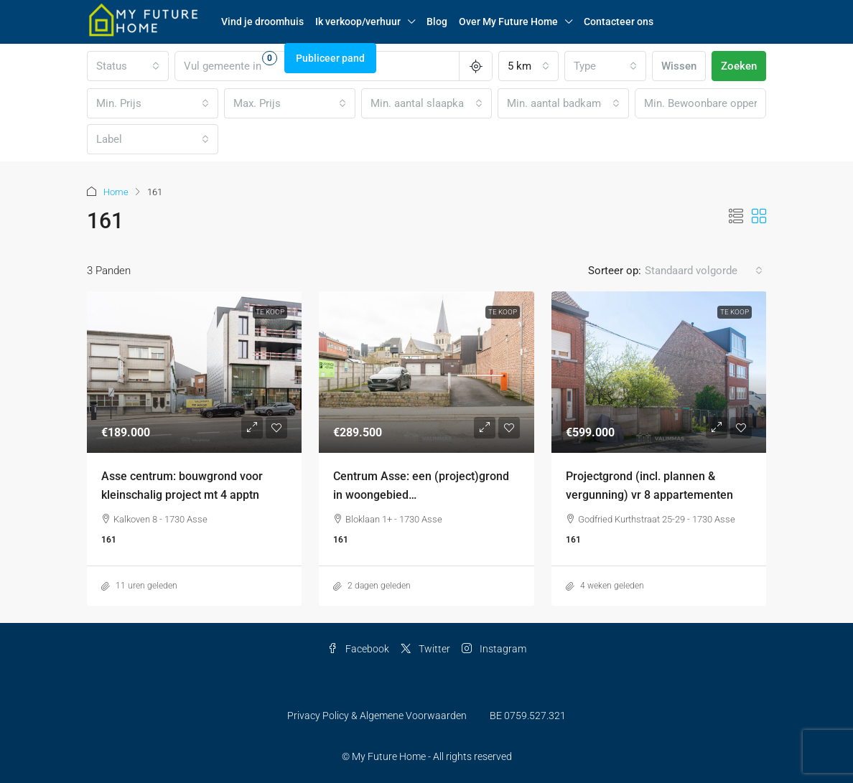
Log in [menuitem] (108, 58)
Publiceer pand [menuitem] (330, 58)
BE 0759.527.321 (528, 715)
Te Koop (270, 312)
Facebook (358, 649)
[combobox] (528, 66)
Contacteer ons (618, 21)
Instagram (494, 649)
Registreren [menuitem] (163, 58)
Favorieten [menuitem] (241, 58)
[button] (736, 216)
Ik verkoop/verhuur (358, 21)
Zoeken (739, 66)
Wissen (678, 66)
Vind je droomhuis (262, 21)
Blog (436, 21)
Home (116, 192)
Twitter (425, 649)
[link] (194, 372)
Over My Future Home (508, 21)
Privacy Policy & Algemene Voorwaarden (377, 715)
